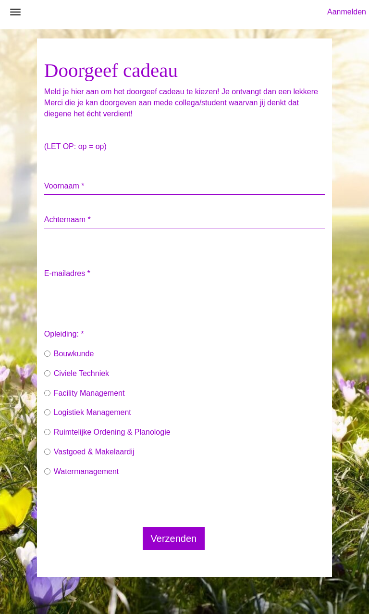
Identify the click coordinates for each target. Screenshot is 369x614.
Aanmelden (346, 41)
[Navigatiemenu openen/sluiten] (15, 41)
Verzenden (174, 568)
